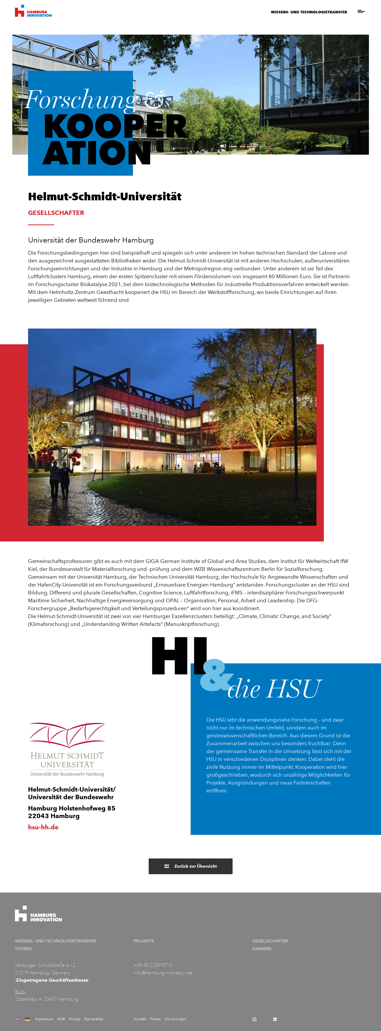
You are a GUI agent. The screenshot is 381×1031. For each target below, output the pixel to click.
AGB (61, 1019)
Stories (23, 948)
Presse (155, 1019)
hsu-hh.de (43, 827)
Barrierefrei (93, 1019)
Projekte (144, 940)
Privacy (75, 1019)
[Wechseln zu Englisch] (18, 1019)
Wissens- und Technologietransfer (309, 12)
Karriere (262, 948)
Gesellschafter (270, 940)
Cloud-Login (175, 1019)
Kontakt (140, 1019)
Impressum (44, 1019)
